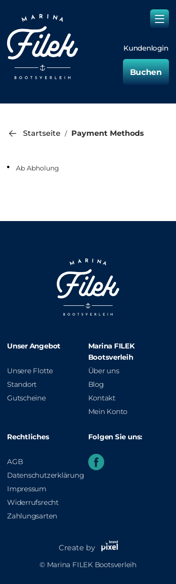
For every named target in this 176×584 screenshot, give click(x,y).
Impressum (26, 488)
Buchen (146, 72)
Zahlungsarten (32, 515)
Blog (96, 384)
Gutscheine (26, 397)
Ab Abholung (37, 168)
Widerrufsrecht (33, 502)
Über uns (103, 370)
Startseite (42, 133)
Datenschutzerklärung (45, 475)
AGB (15, 461)
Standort (22, 384)
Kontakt (101, 397)
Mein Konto (108, 411)
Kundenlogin (145, 48)
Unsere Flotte (30, 370)
